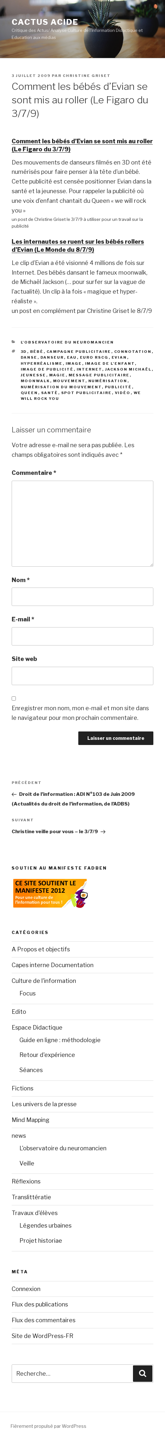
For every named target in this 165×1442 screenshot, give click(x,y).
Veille (26, 1163)
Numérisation (107, 381)
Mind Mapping (31, 1120)
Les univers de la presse (44, 1104)
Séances (31, 1070)
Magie (57, 375)
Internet (89, 369)
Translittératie (31, 1197)
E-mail (23, 619)
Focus (27, 993)
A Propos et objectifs (41, 949)
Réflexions (26, 1181)
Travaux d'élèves (35, 1213)
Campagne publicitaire (79, 351)
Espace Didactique (37, 1027)
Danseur (52, 357)
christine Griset (87, 75)
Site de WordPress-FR (42, 1336)
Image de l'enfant (110, 363)
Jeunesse (33, 375)
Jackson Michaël (128, 369)
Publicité (118, 387)
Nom (21, 580)
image (74, 363)
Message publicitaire (99, 375)
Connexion (26, 1289)
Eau (72, 357)
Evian (119, 357)
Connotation (133, 351)
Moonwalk (35, 381)
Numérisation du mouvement (61, 387)
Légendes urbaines (45, 1225)
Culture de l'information (44, 980)
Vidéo (123, 393)
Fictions (22, 1088)
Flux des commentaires (43, 1320)
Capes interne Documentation (53, 965)
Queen (29, 393)
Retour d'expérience (47, 1054)
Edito (19, 1011)
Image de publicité (47, 369)
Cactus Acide (45, 22)
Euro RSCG (94, 357)
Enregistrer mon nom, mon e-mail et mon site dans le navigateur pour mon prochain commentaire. (80, 713)
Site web (24, 658)
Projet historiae (40, 1240)
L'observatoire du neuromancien (67, 342)
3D (24, 351)
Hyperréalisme (42, 363)
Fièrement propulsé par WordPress (48, 1426)
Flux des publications (40, 1304)
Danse (29, 357)
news (19, 1135)
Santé (49, 393)
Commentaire (34, 472)
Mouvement (69, 381)
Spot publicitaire (86, 393)
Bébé (37, 351)
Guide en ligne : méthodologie (60, 1040)
